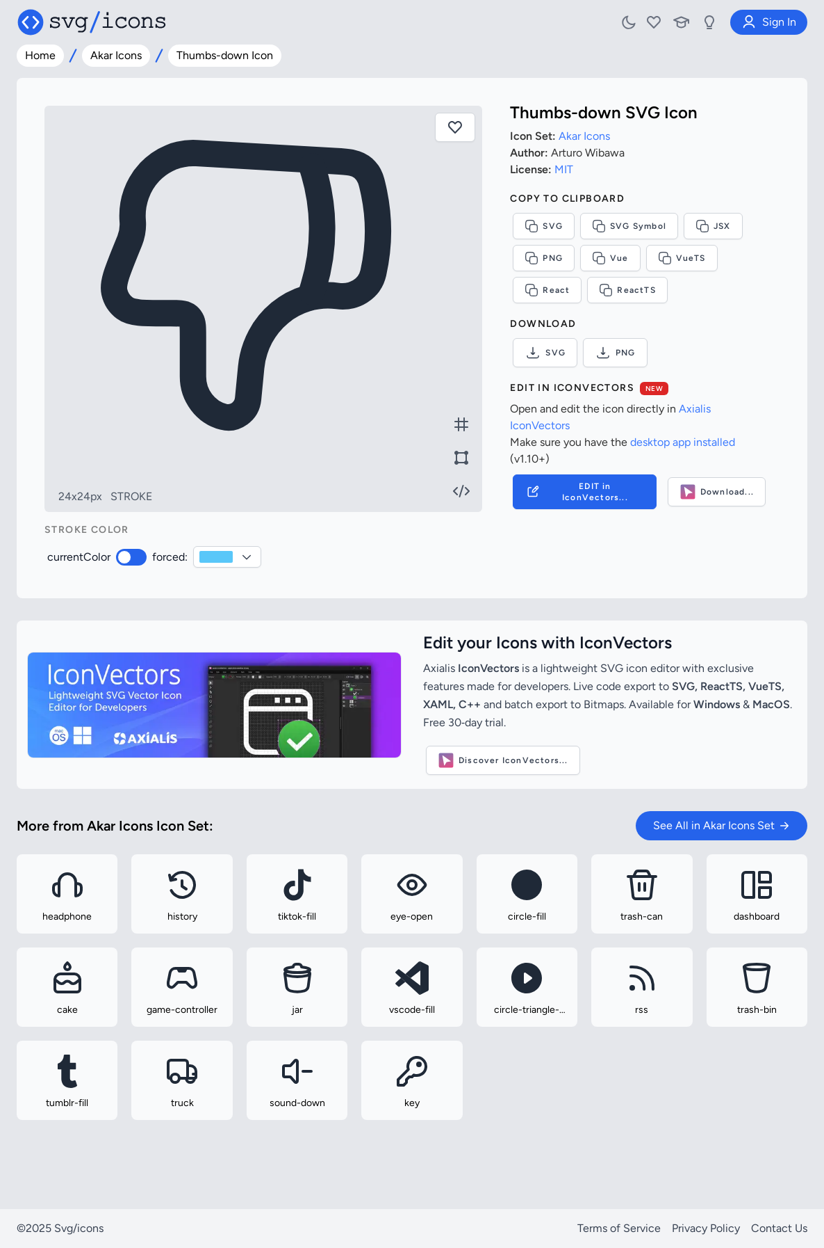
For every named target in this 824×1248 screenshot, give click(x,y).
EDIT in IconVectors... (576, 491)
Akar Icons (116, 55)
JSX (713, 226)
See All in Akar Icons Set (721, 825)
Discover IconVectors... (503, 760)
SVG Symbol (629, 226)
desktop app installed (682, 442)
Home (40, 55)
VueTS (682, 258)
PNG (544, 258)
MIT (563, 169)
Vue (610, 258)
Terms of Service (619, 1228)
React (547, 290)
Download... (716, 491)
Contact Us (779, 1228)
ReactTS (627, 290)
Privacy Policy (706, 1228)
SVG (544, 226)
